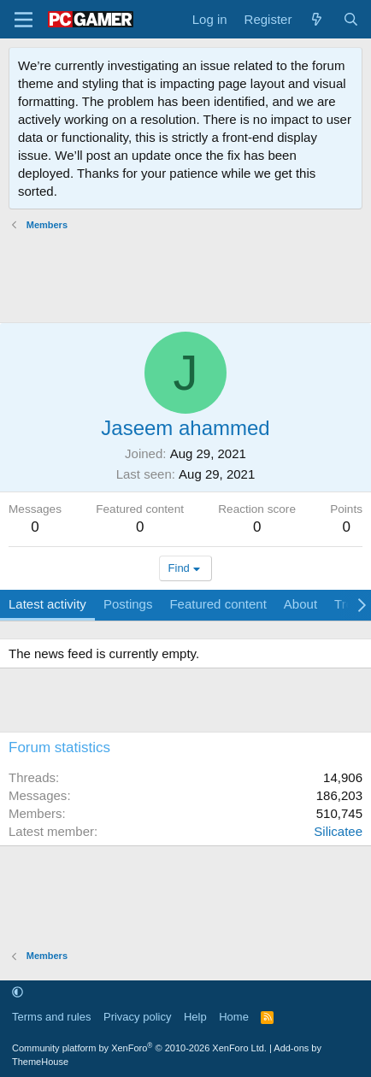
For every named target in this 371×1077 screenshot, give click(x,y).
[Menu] (23, 20)
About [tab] (300, 604)
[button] (17, 993)
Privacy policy (137, 1016)
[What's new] (316, 19)
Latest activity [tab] (47, 604)
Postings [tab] (128, 604)
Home (234, 1016)
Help (195, 1016)
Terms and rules (51, 1016)
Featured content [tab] (217, 604)
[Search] (351, 19)
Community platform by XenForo (139, 1048)
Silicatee (338, 831)
